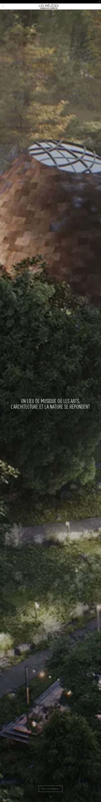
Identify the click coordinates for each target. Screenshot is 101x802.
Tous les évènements (50, 789)
